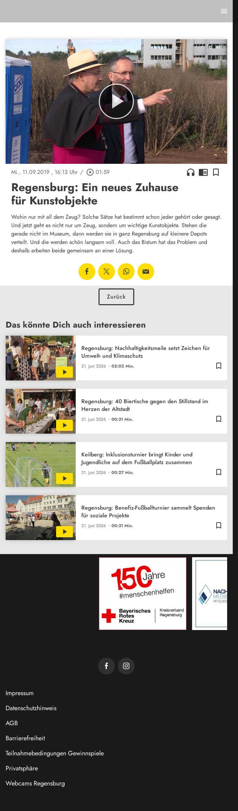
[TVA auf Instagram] (126, 666)
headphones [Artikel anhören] (191, 172)
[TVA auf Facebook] (106, 666)
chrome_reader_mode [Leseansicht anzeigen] (203, 172)
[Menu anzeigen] (224, 11)
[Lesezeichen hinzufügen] (216, 172)
